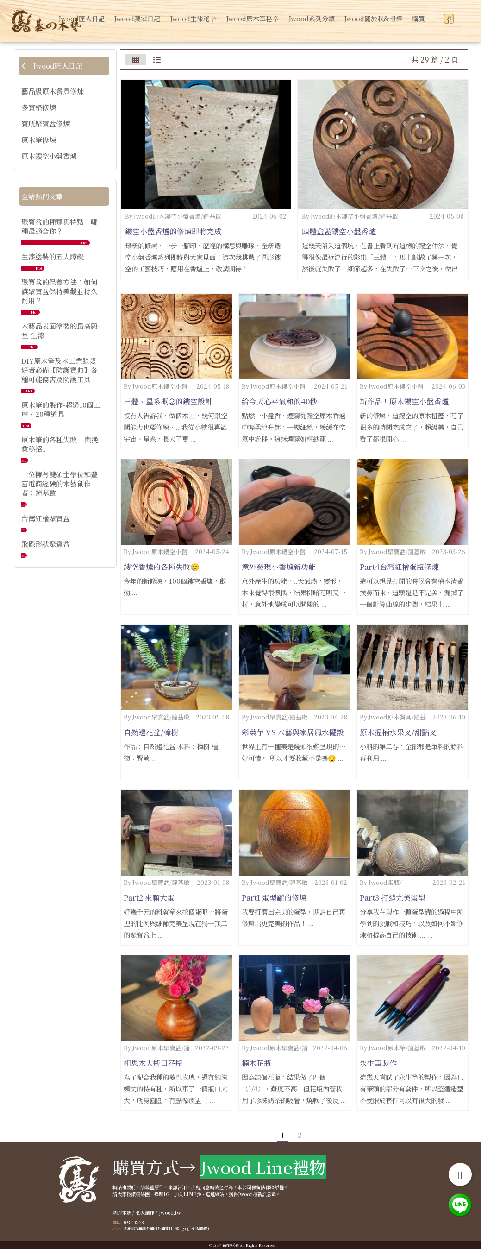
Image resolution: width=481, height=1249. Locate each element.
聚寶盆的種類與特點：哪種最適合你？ (59, 226)
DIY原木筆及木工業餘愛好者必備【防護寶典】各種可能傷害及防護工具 (59, 370)
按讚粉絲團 (138, 1194)
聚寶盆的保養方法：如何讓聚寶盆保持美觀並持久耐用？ (59, 291)
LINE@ (192, 1194)
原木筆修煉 (38, 140)
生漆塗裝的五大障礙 (52, 256)
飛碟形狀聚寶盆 (45, 544)
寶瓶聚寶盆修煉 (45, 123)
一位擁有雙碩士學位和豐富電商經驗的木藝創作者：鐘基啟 (59, 483)
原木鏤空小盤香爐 (49, 156)
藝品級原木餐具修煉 (52, 91)
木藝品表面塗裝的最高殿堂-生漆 (59, 330)
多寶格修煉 (38, 107)
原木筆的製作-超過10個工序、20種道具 (60, 409)
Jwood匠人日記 (51, 65)
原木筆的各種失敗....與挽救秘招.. (59, 444)
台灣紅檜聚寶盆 (45, 518)
